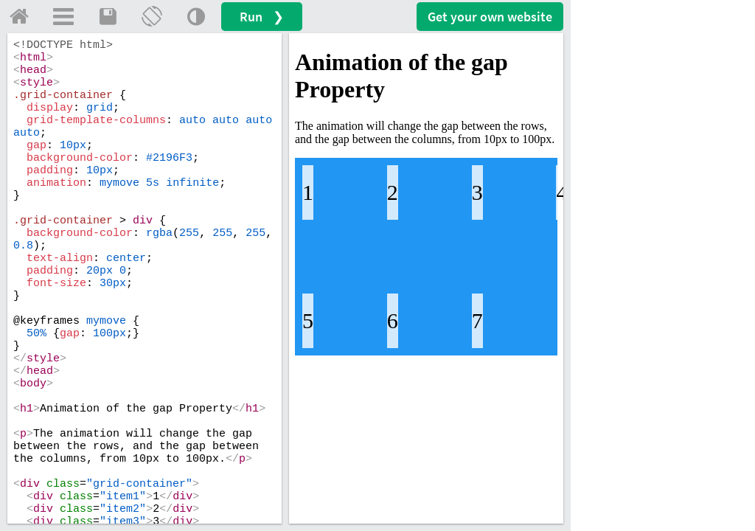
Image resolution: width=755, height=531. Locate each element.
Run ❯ (262, 16)
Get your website (490, 16)
